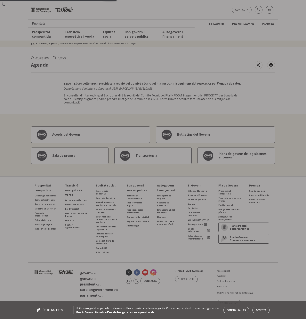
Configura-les (236, 310)
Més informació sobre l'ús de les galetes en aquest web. (115, 312)
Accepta (261, 310)
